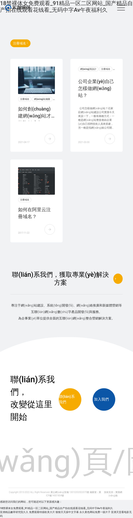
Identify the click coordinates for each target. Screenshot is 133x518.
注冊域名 (24, 99)
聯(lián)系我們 (70, 399)
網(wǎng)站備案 (42, 99)
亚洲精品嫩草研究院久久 (14, 512)
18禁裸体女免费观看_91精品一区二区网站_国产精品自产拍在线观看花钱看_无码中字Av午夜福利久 (56, 508)
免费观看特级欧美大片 (42, 512)
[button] (50, 139)
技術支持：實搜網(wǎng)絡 (113, 494)
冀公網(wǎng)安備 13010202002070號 (70, 492)
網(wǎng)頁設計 (88, 69)
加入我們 (104, 399)
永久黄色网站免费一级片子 (94, 512)
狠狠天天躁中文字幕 (67, 512)
